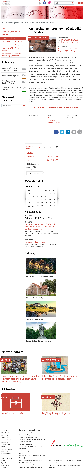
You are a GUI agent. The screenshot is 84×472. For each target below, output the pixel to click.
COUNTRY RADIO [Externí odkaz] (6, 449)
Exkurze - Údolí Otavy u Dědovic (40, 218)
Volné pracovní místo (13, 413)
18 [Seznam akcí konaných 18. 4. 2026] (50, 200)
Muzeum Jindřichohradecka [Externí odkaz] (27, 458)
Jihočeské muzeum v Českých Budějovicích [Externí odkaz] (32, 455)
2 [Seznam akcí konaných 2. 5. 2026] (50, 206)
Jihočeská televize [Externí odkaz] (6, 444)
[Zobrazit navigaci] (79, 3)
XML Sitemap (70, 460)
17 (46, 200)
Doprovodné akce (18, 23)
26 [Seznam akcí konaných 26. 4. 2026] (54, 203)
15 (38, 200)
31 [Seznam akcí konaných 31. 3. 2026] (33, 193)
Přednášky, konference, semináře (11, 33)
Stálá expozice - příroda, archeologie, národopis (11, 55)
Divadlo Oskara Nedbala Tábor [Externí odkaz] (28, 437)
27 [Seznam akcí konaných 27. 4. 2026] (29, 206)
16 (42, 200)
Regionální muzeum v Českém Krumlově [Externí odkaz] (31, 467)
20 (29, 203)
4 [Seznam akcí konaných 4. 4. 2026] (50, 193)
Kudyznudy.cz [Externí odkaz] (5, 465)
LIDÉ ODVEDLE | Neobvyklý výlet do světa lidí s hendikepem (60, 377)
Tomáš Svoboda (34, 118)
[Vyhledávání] (64, 3)
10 (46, 196)
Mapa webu (54, 463)
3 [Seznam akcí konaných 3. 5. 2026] (54, 206)
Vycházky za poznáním (11, 41)
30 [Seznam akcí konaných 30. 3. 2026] (29, 193)
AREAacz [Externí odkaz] (4, 456)
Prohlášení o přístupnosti (56, 460)
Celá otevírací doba (35, 173)
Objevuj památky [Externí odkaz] (6, 458)
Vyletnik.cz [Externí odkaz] (4, 463)
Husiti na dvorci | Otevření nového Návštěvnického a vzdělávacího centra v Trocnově (41, 226)
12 (54, 196)
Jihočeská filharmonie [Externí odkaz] (25, 444)
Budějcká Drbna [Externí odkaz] (6, 454)
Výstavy (5, 28)
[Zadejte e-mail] (13, 105)
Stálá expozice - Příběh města (13, 45)
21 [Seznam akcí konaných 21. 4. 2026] (33, 203)
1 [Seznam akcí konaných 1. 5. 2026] (45, 206)
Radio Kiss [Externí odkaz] (4, 451)
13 (29, 200)
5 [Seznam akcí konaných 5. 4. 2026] (54, 193)
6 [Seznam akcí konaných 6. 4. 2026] (29, 196)
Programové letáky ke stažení (10, 49)
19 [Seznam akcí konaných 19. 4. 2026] (54, 200)
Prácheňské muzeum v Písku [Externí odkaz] (27, 465)
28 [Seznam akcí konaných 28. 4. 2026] (33, 206)
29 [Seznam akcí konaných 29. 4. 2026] (38, 206)
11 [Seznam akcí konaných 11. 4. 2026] (50, 196)
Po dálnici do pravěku (35, 242)
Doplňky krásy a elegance (56, 413)
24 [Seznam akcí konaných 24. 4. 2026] (46, 203)
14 (33, 200)
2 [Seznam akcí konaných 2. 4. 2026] (41, 193)
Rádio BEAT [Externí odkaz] (5, 447)
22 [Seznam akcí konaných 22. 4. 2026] (38, 203)
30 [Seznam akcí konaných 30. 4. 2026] (42, 206)
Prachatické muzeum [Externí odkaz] (25, 462)
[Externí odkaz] (55, 443)
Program (8, 23)
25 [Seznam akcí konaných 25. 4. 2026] (50, 203)
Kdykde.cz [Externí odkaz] (4, 460)
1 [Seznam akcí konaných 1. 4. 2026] (37, 193)
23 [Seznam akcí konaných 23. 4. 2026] (42, 203)
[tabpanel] (42, 163)
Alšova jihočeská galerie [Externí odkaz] (26, 435)
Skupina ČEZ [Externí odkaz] (5, 437)
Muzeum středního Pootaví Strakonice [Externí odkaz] (30, 460)
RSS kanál (79, 460)
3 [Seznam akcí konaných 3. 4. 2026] (45, 193)
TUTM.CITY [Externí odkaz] (4, 467)
